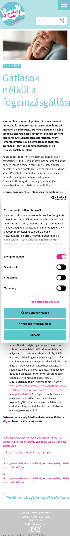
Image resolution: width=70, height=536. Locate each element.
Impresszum (35, 520)
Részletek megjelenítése (45, 301)
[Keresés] (47, 21)
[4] (4, 474)
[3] (4, 459)
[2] (4, 452)
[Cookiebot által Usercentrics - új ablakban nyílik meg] (51, 198)
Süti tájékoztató (35, 524)
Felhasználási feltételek (35, 517)
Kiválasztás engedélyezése (35, 323)
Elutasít (35, 334)
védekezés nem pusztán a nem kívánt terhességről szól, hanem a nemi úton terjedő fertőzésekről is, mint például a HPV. (38, 390)
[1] (4, 438)
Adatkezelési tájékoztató (35, 513)
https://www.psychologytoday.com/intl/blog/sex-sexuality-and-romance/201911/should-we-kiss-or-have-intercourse (35, 442)
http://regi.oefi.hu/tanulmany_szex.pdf (28, 452)
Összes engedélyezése (35, 312)
